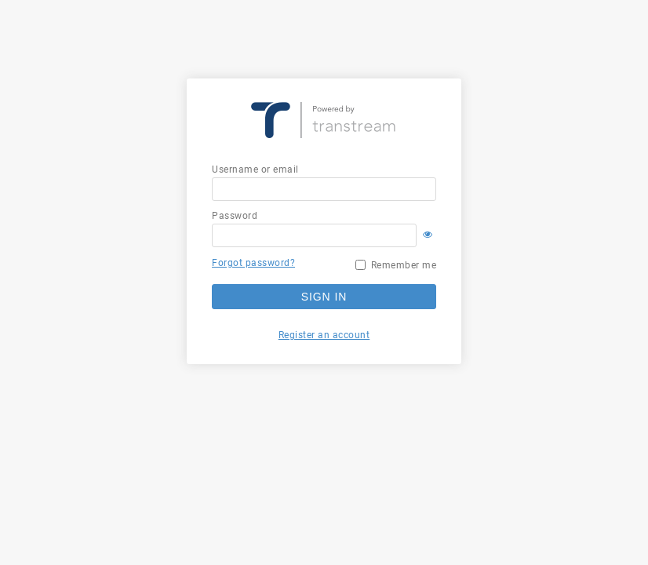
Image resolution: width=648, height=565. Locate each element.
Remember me (404, 265)
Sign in (324, 296)
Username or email (255, 169)
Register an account (324, 335)
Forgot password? (253, 262)
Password (234, 215)
